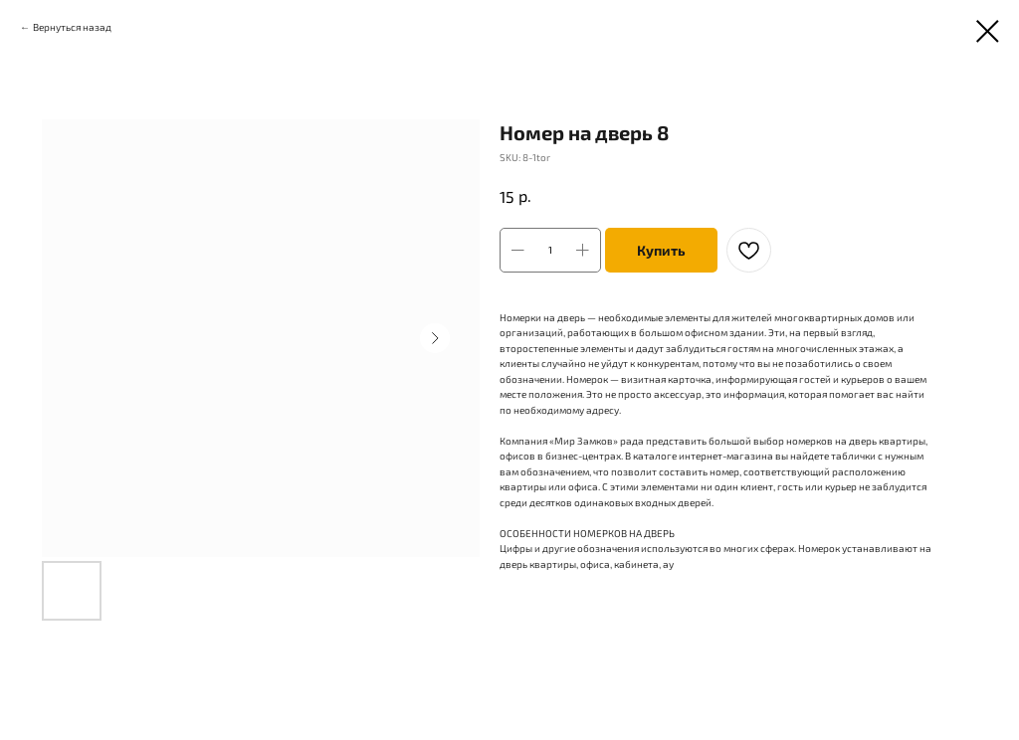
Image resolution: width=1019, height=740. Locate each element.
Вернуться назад (72, 27)
